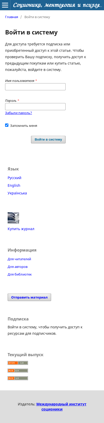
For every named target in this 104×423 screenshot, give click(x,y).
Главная (11, 17)
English (14, 185)
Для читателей (19, 259)
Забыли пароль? (18, 112)
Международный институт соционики (61, 407)
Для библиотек (20, 274)
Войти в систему (48, 139)
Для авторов (17, 266)
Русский (14, 177)
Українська (17, 193)
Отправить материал (29, 297)
